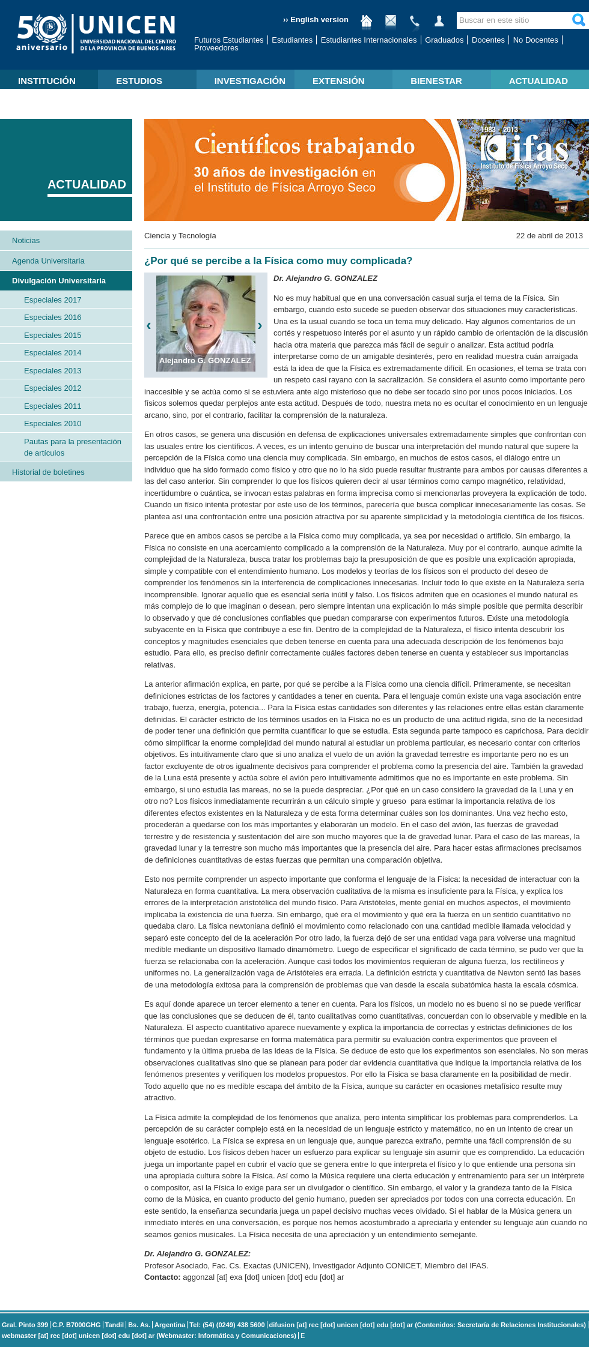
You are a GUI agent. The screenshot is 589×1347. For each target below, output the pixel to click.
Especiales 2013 (52, 370)
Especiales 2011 (52, 406)
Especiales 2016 (52, 317)
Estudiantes (292, 39)
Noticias (26, 240)
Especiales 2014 (52, 352)
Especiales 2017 (52, 299)
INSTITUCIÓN (47, 81)
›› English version (316, 19)
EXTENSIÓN (339, 81)
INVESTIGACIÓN (250, 81)
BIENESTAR (436, 81)
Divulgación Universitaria (59, 280)
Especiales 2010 (52, 423)
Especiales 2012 (52, 388)
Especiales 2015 (52, 335)
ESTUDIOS (139, 81)
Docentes (488, 39)
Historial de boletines (48, 472)
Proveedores (216, 47)
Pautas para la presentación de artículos (72, 447)
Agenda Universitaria (48, 260)
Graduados (444, 39)
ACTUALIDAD (538, 81)
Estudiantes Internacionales (369, 39)
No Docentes (535, 39)
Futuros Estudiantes (229, 39)
